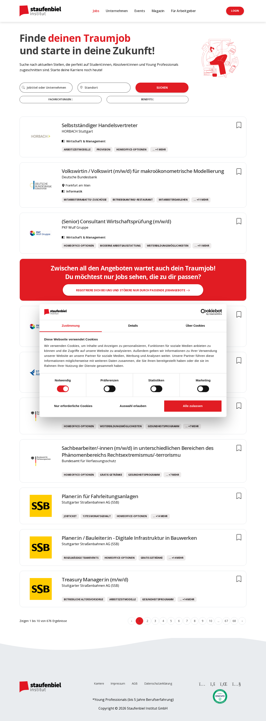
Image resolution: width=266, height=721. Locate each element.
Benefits (147, 99)
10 (210, 621)
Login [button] (235, 10)
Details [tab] (133, 326)
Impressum (118, 683)
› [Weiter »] (242, 621)
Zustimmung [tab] (71, 326)
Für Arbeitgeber (183, 11)
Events (139, 11)
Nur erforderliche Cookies (73, 406)
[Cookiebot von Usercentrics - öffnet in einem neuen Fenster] (204, 312)
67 (226, 621)
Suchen (162, 87)
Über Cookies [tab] (195, 326)
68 (234, 621)
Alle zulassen (193, 406)
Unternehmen (117, 11)
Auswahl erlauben (133, 406)
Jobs (96, 11)
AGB (135, 683)
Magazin (158, 11)
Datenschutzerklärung (158, 683)
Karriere (99, 683)
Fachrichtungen (59, 99)
